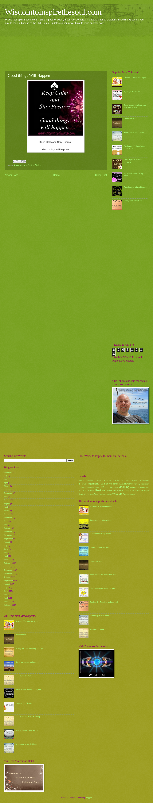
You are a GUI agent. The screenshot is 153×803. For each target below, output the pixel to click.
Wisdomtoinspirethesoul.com (53, 11)
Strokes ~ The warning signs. (135, 78)
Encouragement (20, 165)
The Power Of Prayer (23, 676)
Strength (145, 490)
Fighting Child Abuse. (132, 91)
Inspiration (145, 484)
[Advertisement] (76, 47)
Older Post (101, 175)
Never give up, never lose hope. (28, 662)
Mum (147, 487)
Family (107, 484)
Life (101, 486)
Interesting (83, 487)
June (6, 521)
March (6, 486)
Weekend (102, 494)
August (7, 504)
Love (112, 487)
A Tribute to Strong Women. (101, 534)
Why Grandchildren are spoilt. (27, 730)
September (8, 539)
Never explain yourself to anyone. (28, 689)
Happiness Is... (129, 119)
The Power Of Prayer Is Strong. (27, 717)
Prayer (109, 491)
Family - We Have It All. (133, 201)
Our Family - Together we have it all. (104, 602)
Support (82, 494)
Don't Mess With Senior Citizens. (103, 588)
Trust (96, 494)
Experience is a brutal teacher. (135, 187)
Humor (127, 484)
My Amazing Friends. (23, 703)
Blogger (89, 798)
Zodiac (132, 494)
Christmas (119, 481)
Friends (114, 484)
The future (90, 494)
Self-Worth (118, 490)
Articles (81, 481)
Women (126, 494)
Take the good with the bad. (101, 520)
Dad (127, 480)
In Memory (135, 484)
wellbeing (109, 494)
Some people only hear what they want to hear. (135, 106)
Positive (30, 165)
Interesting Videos (93, 487)
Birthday (90, 480)
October (7, 577)
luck (117, 487)
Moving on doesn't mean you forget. (29, 648)
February (7, 528)
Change (98, 480)
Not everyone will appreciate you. (103, 575)
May (5, 479)
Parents (90, 490)
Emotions (144, 480)
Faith (102, 484)
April (6, 483)
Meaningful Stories (137, 487)
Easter (134, 480)
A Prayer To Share (97, 629)
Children (108, 480)
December (8, 472)
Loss (107, 487)
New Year (82, 491)
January (7, 490)
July (5, 476)
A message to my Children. (134, 132)
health (121, 484)
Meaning (124, 486)
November (8, 535)
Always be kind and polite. (100, 547)
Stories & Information (132, 491)
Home (56, 175)
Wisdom (38, 165)
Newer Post (11, 175)
